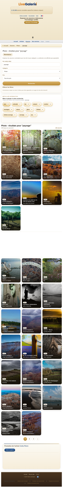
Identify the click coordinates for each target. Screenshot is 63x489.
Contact (47, 41)
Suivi (37, 15)
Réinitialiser (7, 54)
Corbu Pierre (24, 446)
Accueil (16, 41)
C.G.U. (37, 474)
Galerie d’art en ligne (23, 481)
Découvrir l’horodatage (31, 22)
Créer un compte (23, 15)
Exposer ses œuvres (54, 481)
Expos (42, 41)
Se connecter (32, 15)
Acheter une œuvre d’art (38, 481)
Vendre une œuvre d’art (33, 483)
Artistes (22, 41)
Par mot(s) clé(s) (7, 61)
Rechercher (31, 83)
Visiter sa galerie (10, 450)
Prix (4, 75)
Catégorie (5, 68)
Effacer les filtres (8, 87)
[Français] (42, 16)
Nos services (35, 41)
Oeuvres (28, 41)
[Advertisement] (31, 244)
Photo (18, 45)
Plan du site (31, 474)
